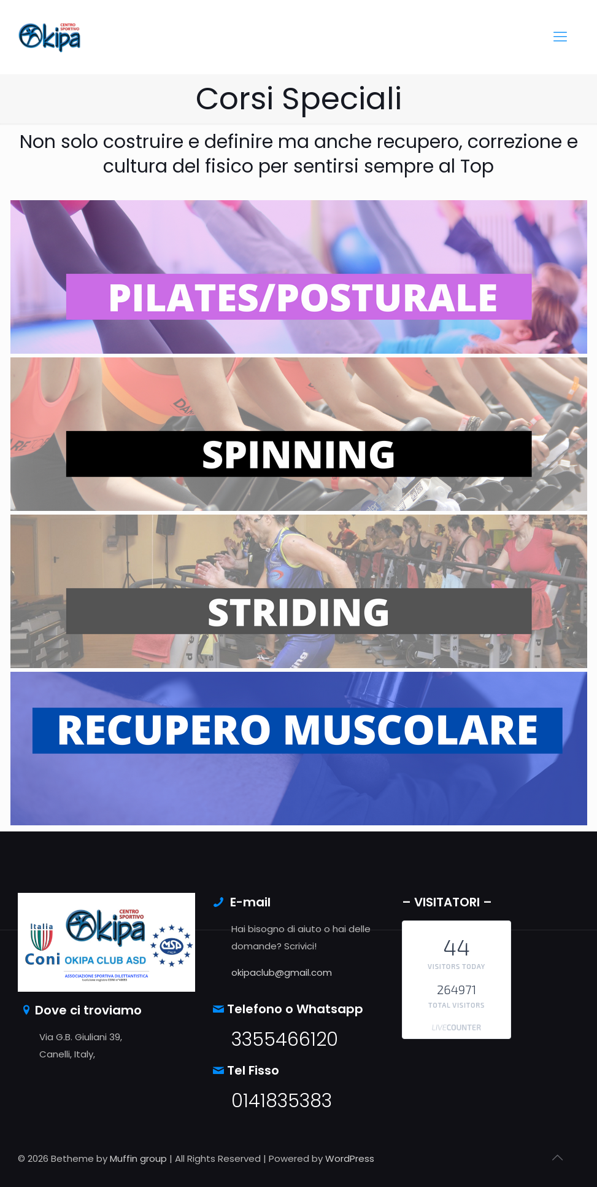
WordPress (349, 1158)
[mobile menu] (560, 36)
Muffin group (138, 1158)
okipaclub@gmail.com (281, 972)
